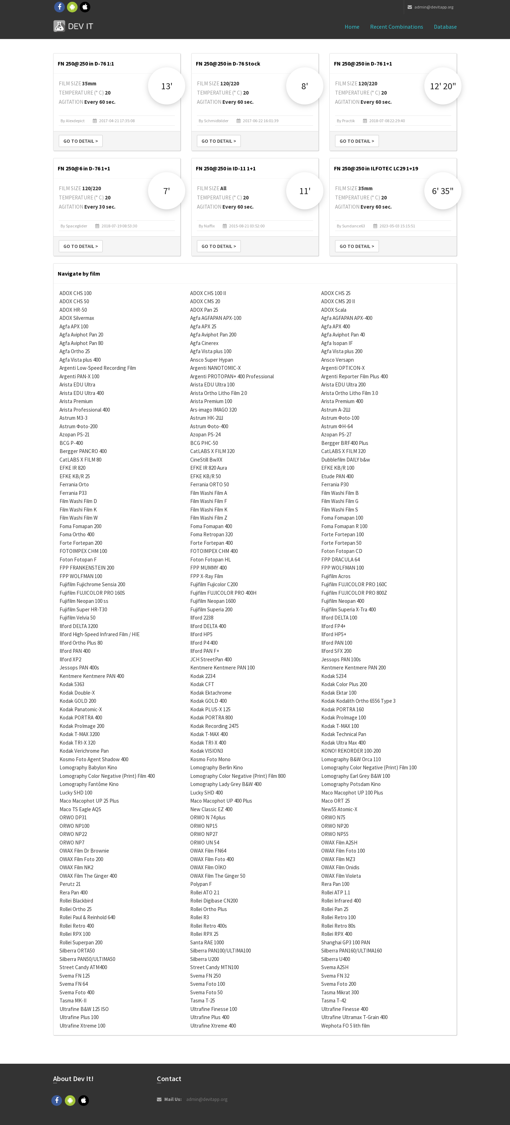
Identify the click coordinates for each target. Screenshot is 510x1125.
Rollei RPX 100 (75, 934)
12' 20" (443, 86)
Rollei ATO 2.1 (205, 892)
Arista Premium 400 (342, 401)
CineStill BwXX (206, 459)
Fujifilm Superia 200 (211, 609)
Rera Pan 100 (335, 884)
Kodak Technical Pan (343, 734)
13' (166, 86)
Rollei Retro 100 (338, 917)
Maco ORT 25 (335, 800)
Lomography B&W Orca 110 (351, 759)
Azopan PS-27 (336, 434)
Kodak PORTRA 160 (342, 709)
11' (305, 191)
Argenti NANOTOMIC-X (215, 367)
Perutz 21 (70, 884)
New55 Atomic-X (339, 809)
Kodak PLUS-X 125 (210, 709)
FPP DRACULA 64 (340, 559)
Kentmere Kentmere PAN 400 (92, 676)
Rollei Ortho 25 (76, 909)
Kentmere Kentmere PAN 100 (222, 667)
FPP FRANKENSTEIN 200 (87, 567)
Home (352, 26)
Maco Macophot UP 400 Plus (221, 800)
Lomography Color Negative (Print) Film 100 (368, 767)
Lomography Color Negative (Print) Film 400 (107, 776)
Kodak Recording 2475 (214, 726)
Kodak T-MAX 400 (209, 734)
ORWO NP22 (73, 834)
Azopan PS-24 (205, 434)
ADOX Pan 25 (204, 309)
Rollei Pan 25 (334, 909)
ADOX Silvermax (77, 318)
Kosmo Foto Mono (210, 759)
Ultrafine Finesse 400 (344, 1009)
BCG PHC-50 (204, 443)
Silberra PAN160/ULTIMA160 (351, 950)
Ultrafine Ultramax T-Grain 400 (354, 1017)
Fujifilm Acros (336, 576)
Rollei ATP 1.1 (335, 892)
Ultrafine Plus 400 (209, 1017)
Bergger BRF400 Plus (344, 443)
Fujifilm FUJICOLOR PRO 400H (223, 592)
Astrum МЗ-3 (73, 417)
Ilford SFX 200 (336, 651)
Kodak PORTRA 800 (211, 717)
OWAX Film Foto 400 (212, 859)
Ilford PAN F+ (204, 651)
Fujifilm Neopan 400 (342, 601)
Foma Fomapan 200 (80, 526)
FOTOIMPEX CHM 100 (83, 551)
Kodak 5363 (72, 684)
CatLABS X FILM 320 (212, 451)
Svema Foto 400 (77, 992)
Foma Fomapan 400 (211, 526)
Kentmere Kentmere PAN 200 (353, 667)
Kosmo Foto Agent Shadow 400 (94, 759)
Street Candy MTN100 (214, 967)
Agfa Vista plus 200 (341, 351)
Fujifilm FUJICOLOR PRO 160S (92, 592)
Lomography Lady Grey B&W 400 (225, 784)
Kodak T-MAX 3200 (80, 734)
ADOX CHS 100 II (208, 293)
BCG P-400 (71, 443)
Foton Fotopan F (78, 559)
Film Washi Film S (339, 509)
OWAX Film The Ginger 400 (88, 875)
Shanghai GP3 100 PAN (345, 942)
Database (445, 26)
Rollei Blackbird (76, 900)
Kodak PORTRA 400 (81, 717)
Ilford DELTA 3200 (79, 626)
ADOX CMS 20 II (338, 301)
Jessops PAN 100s (341, 659)
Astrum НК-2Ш (206, 417)
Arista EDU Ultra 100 (212, 384)
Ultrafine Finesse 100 (213, 1009)
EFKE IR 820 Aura (208, 467)
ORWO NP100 (74, 825)
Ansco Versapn (337, 359)
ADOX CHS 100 (75, 293)
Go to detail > (80, 141)
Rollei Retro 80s (338, 925)
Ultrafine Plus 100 (79, 1017)
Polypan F (201, 884)
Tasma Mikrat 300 (340, 992)
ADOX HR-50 (73, 309)
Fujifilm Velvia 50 (77, 617)
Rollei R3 (199, 917)
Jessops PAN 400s (79, 667)
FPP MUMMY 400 (208, 567)
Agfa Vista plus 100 (210, 351)
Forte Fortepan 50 (341, 542)
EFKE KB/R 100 (337, 467)
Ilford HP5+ (333, 634)
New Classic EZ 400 (211, 809)
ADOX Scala (333, 309)
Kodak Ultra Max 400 (343, 742)
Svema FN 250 (205, 975)
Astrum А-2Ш (335, 409)
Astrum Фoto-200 (78, 426)
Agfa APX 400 (335, 326)
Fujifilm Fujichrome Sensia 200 (92, 584)
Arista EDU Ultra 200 (343, 384)
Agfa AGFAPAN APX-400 (346, 318)
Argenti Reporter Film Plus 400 (354, 376)
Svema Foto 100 (207, 983)
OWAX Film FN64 (208, 850)
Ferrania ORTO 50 (209, 484)
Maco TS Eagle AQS (80, 809)
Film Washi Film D (78, 501)
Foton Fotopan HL (210, 559)
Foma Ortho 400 (77, 534)
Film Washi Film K (78, 509)
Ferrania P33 (73, 493)
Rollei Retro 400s (208, 925)
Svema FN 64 (73, 983)
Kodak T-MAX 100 (340, 726)
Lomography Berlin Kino (216, 767)
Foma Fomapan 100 (342, 517)
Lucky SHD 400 (206, 792)
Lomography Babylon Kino (88, 767)
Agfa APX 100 (74, 326)
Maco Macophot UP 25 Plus (89, 800)
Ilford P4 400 (203, 642)
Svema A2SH (334, 967)
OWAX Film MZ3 (338, 859)
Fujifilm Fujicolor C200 (214, 584)
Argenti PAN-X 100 (79, 376)
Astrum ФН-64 (336, 426)
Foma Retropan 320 (211, 534)
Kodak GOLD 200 (78, 700)
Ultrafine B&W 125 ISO (84, 1009)
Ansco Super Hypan (211, 359)
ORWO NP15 (203, 825)
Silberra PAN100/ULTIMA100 (220, 950)
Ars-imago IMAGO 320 (213, 409)
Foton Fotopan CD (341, 551)
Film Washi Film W (79, 517)
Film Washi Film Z (208, 517)
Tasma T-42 (333, 1000)
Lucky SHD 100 (76, 792)
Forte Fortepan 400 (211, 542)
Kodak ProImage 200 (82, 726)
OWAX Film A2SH (339, 842)
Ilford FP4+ (333, 626)
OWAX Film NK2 (76, 867)
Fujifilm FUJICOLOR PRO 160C (354, 584)
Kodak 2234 (202, 676)
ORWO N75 (333, 817)
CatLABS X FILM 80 (80, 459)
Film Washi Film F (208, 501)
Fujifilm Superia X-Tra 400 (348, 609)
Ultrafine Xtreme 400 (213, 1025)
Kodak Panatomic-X (81, 709)
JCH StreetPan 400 (211, 659)
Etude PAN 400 (337, 476)
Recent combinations (396, 26)
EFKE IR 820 (72, 467)
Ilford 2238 (201, 617)
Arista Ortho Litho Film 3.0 (349, 393)
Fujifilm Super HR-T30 (83, 609)
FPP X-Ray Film (206, 576)
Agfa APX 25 (203, 326)
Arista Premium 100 (211, 401)
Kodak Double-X (77, 692)
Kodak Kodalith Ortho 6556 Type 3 (358, 700)
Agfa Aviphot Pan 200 (213, 334)
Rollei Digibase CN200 (214, 900)
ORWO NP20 (334, 825)
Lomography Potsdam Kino (351, 784)
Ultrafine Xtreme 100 (82, 1025)
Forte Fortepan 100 (342, 534)
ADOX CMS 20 (205, 301)
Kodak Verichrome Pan (84, 750)
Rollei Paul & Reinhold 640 (87, 917)
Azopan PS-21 (75, 434)
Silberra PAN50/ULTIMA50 (87, 959)
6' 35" (443, 191)
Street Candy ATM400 (83, 967)
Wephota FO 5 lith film (345, 1025)
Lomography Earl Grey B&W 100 (355, 776)
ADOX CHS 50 (74, 301)
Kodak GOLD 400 (208, 700)
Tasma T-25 (202, 1000)
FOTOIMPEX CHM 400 (214, 551)
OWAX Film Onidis (340, 867)
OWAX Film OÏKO (208, 867)
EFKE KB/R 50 (205, 476)
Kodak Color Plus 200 (344, 684)
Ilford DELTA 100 (339, 617)
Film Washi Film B (340, 493)
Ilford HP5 (201, 634)
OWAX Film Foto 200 (81, 859)
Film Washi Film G (339, 501)
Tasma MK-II (73, 1000)
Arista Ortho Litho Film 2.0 (218, 393)
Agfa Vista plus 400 (80, 359)
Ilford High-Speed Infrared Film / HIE (100, 634)
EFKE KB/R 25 (75, 476)
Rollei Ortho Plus (208, 909)
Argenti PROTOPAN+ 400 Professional (232, 376)
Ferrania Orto (74, 484)
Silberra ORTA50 (77, 950)
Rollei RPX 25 (204, 934)
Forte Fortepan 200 (81, 542)
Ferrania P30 (334, 484)
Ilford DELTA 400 (208, 626)
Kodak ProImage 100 (343, 717)
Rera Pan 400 (73, 892)
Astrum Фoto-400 (209, 426)
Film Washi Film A (208, 493)
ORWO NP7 (72, 842)
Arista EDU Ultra (77, 384)
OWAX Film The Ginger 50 (217, 875)
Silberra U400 (335, 959)
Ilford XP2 (70, 659)
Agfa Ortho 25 (75, 351)
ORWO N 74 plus (208, 817)
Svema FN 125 (75, 975)
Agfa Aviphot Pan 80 (81, 343)
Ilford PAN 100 (336, 642)
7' (166, 191)
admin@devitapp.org (430, 7)
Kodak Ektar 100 (338, 692)
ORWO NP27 (203, 834)
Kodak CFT (202, 684)
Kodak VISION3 (206, 750)
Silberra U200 (204, 959)
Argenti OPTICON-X (343, 367)
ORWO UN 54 (204, 842)
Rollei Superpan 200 (81, 942)
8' (304, 86)
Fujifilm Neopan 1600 (213, 601)
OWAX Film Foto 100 (343, 850)
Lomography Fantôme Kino (89, 784)
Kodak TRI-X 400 (208, 742)
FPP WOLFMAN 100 (342, 567)
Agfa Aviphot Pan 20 (81, 334)
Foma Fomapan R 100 (344, 526)
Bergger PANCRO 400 (83, 451)
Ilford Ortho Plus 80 (81, 642)
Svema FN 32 (335, 975)
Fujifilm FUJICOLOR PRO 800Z (354, 592)
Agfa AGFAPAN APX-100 (215, 318)
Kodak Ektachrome (211, 692)
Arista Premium (76, 401)
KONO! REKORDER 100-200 (351, 750)
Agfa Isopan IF (337, 343)
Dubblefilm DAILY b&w (345, 459)
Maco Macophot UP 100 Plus (352, 792)
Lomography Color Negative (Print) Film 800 (237, 776)
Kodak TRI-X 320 (77, 742)
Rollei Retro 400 (77, 925)
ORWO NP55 (334, 834)
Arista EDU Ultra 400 (82, 393)
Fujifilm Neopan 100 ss (84, 601)
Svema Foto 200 (338, 983)
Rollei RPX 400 (336, 934)
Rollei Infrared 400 (341, 900)
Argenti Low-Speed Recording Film (98, 367)
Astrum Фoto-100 (340, 417)
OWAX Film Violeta (341, 875)
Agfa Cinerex (204, 343)
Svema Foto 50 (206, 992)
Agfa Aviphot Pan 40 (343, 334)
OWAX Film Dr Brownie (84, 850)
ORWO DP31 (73, 817)
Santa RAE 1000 (207, 942)
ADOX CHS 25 (336, 293)
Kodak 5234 (333, 676)
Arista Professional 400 (85, 409)
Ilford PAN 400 (75, 651)
